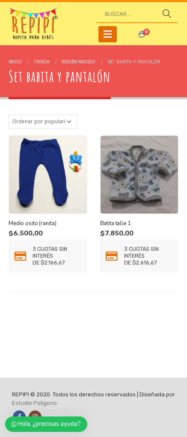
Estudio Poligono (34, 403)
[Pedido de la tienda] (43, 121)
